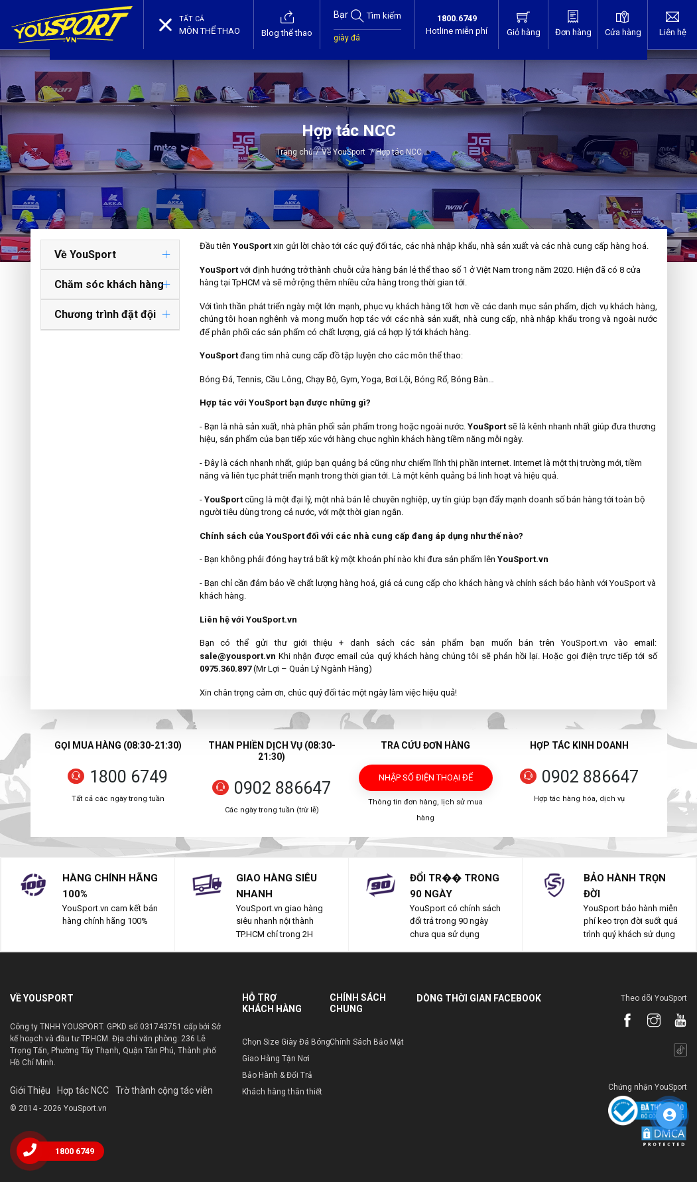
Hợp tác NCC (83, 1090)
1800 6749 (129, 776)
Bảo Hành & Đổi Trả (277, 1075)
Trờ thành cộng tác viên (164, 1090)
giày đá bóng (347, 44)
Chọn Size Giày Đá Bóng (286, 1042)
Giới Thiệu (30, 1090)
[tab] (110, 254)
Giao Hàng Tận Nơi (276, 1058)
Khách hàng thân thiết (282, 1091)
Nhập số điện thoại (426, 782)
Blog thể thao (286, 24)
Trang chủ (294, 152)
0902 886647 (282, 788)
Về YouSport (347, 152)
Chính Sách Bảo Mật (367, 1042)
